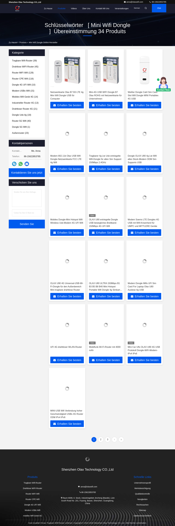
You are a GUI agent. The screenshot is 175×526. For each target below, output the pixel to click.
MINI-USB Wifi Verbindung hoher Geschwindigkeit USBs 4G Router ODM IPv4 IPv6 (66, 414)
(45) (25, 66)
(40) (21, 121)
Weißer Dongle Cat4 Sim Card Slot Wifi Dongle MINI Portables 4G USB (143, 95)
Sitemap (142, 510)
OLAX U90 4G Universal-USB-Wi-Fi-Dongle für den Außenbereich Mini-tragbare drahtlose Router (66, 286)
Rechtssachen (142, 505)
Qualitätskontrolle (142, 494)
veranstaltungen (117, 8)
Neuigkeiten (142, 499)
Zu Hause (44, 8)
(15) (23, 91)
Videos (70, 8)
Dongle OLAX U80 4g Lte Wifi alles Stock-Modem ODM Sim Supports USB (142, 159)
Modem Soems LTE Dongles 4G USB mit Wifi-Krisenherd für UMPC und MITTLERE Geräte (143, 222)
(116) (23, 79)
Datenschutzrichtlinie (142, 516)
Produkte (57, 8)
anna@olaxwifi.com (134, 2)
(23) (20, 133)
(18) (21, 115)
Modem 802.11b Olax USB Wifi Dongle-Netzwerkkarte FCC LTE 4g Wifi (65, 159)
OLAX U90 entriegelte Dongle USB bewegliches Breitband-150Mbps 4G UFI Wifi (103, 222)
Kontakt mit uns (98, 8)
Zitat (158, 8)
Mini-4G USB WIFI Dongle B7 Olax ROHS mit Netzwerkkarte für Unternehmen (105, 95)
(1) (21, 127)
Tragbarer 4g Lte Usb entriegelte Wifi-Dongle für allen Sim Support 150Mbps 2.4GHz (105, 159)
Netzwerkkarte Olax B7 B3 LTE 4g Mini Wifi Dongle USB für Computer (66, 95)
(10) (23, 85)
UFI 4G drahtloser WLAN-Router (66, 347)
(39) (24, 60)
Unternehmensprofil (142, 483)
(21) (24, 109)
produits (22, 42)
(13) (25, 103)
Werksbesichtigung (142, 488)
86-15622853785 (157, 2)
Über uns (82, 8)
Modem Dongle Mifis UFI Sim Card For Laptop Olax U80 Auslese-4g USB (142, 286)
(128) (22, 73)
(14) (25, 97)
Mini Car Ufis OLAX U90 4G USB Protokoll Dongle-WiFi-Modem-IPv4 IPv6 (144, 350)
